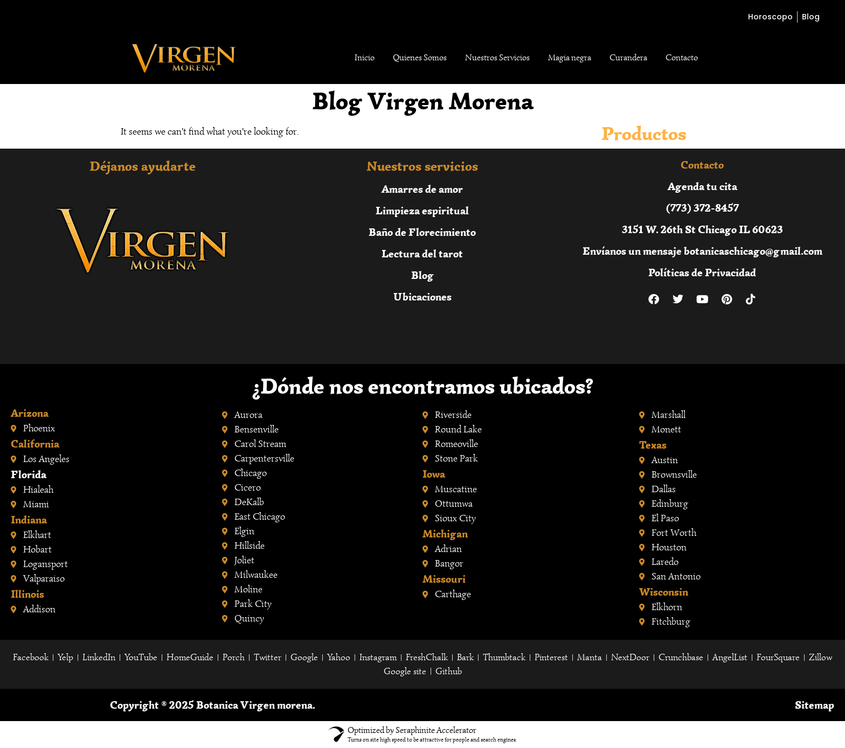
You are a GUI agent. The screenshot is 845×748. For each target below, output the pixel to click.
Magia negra (569, 57)
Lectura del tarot (422, 253)
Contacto (682, 57)
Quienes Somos (420, 57)
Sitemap (814, 704)
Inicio (365, 57)
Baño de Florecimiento (422, 232)
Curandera (628, 57)
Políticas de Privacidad (702, 272)
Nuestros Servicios (497, 57)
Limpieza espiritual (422, 210)
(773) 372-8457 (702, 207)
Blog (422, 275)
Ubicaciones (422, 296)
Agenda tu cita (702, 186)
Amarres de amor (422, 188)
